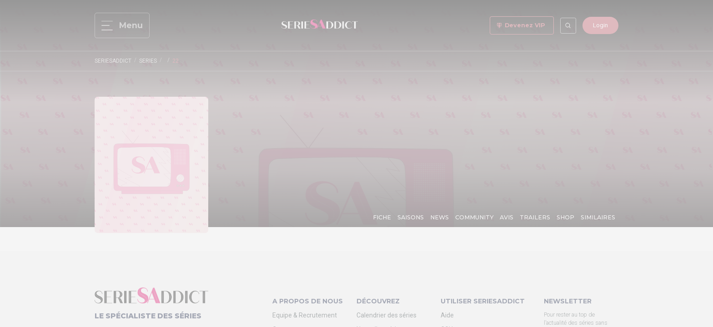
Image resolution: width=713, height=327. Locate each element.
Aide (447, 315)
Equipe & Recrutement (304, 315)
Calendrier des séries (386, 315)
